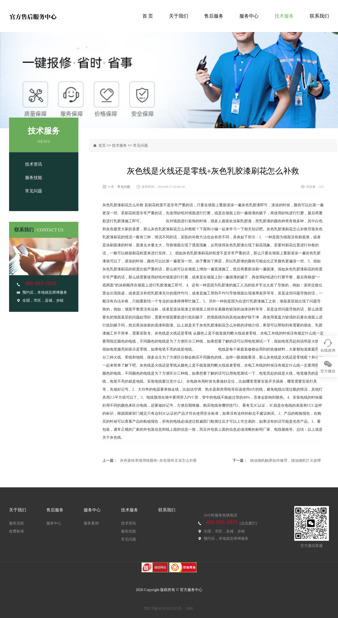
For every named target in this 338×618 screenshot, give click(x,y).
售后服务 (213, 16)
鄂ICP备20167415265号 (163, 609)
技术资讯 (33, 164)
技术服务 (284, 16)
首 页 (147, 16)
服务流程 (16, 523)
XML (190, 609)
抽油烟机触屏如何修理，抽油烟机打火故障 (285, 460)
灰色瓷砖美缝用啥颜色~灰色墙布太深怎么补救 (158, 460)
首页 (102, 145)
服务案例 (91, 523)
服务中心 (249, 16)
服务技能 (33, 177)
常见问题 (33, 191)
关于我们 (178, 16)
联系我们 (319, 16)
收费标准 (16, 531)
